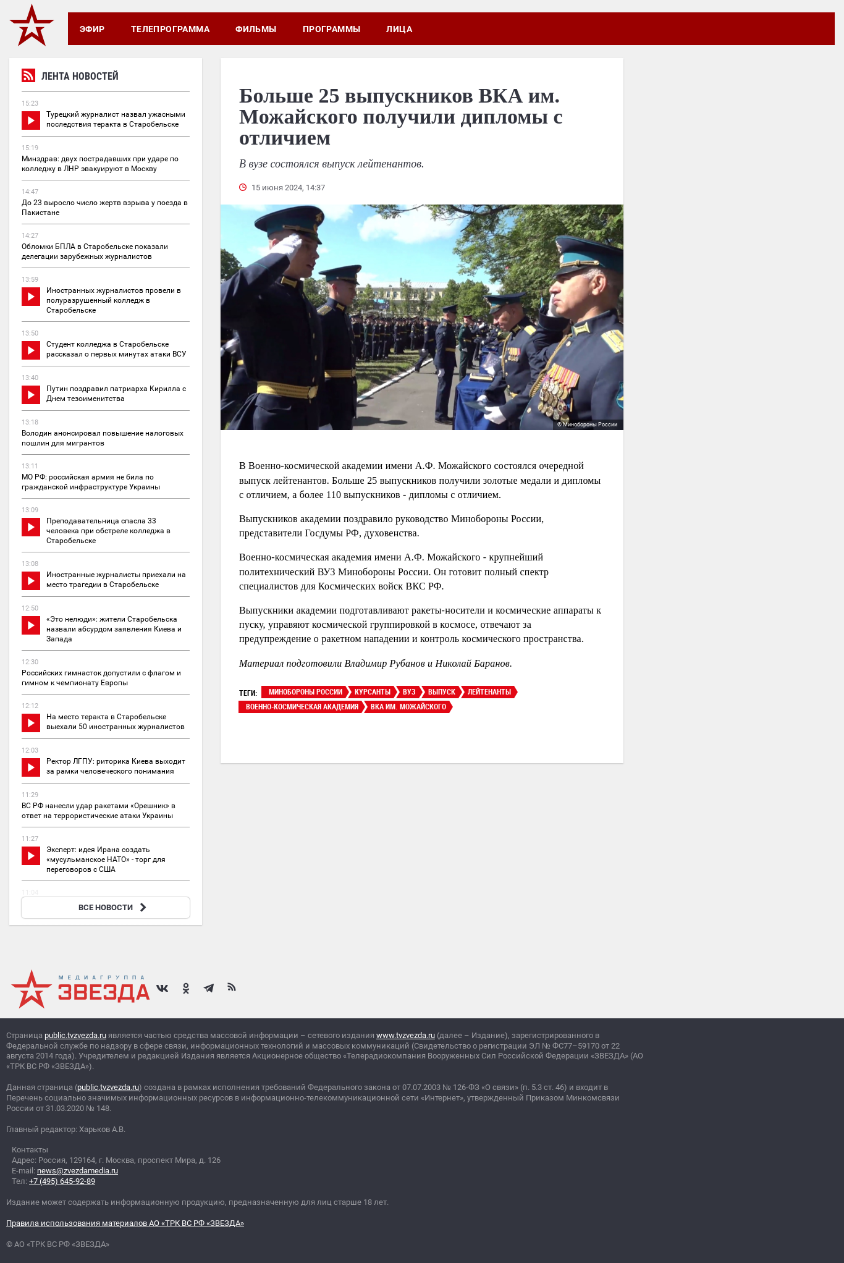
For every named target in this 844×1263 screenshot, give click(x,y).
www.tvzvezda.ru (405, 1035)
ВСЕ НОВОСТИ (114, 907)
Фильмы (256, 29)
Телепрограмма (170, 29)
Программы (332, 29)
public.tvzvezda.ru (75, 1035)
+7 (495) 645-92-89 (62, 1181)
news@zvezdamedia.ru (77, 1170)
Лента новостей (70, 78)
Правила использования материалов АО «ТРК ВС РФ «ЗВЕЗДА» (125, 1223)
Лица (399, 29)
